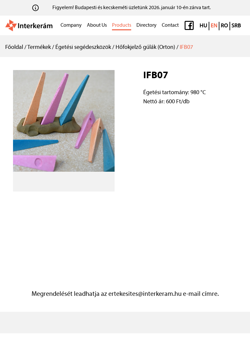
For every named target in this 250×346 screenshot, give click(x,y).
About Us (97, 25)
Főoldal (14, 47)
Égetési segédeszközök (83, 47)
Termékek (39, 47)
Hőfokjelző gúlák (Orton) (145, 47)
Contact (170, 25)
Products (121, 25)
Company (71, 25)
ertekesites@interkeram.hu (145, 294)
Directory (146, 25)
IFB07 (186, 47)
